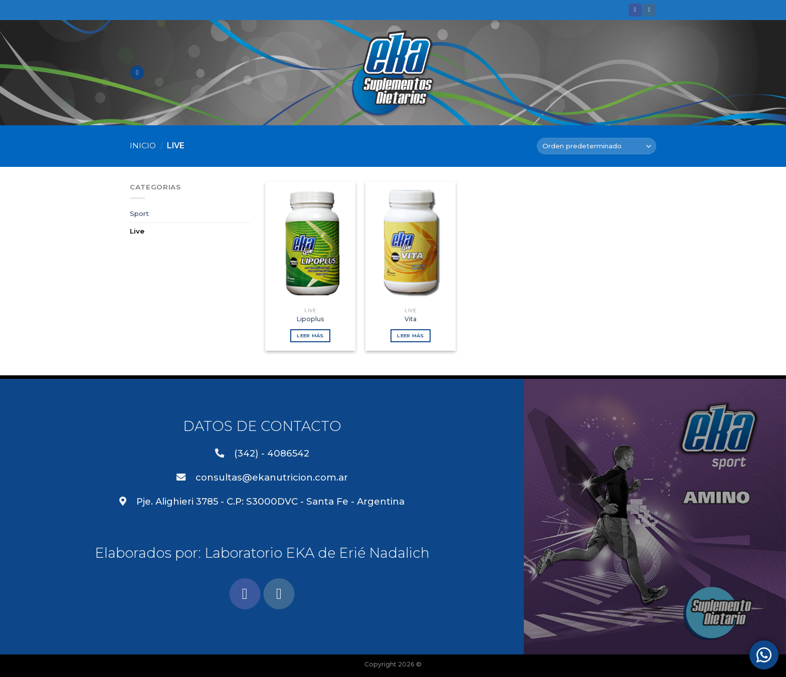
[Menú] (137, 73)
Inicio (143, 145)
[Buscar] (653, 73)
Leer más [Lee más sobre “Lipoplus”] (310, 335)
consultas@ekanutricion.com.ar (262, 477)
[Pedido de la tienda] (596, 146)
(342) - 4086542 (262, 453)
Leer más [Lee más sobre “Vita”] (410, 335)
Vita (411, 319)
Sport (139, 213)
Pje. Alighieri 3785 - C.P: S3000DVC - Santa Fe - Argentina (262, 501)
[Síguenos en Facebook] (635, 10)
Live (137, 231)
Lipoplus (310, 319)
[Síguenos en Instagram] (649, 10)
